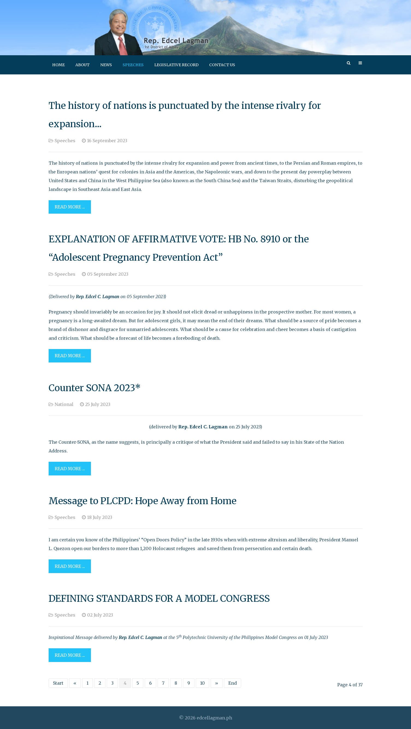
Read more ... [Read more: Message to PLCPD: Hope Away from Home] (70, 566)
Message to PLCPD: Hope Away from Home (142, 501)
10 (202, 683)
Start (58, 683)
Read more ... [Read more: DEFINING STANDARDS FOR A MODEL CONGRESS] (70, 655)
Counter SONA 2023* (95, 388)
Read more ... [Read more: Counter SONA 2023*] (70, 468)
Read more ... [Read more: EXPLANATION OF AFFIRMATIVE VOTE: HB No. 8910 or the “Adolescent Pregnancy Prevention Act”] (70, 355)
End (232, 683)
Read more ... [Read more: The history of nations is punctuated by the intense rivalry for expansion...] (70, 207)
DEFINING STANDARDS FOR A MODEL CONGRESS (159, 598)
